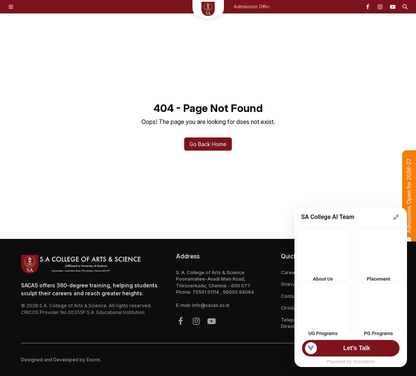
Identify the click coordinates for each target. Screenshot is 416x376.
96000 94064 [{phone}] (238, 292)
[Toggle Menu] (11, 7)
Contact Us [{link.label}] (293, 296)
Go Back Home (208, 144)
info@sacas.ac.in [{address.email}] (211, 305)
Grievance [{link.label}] (292, 284)
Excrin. (94, 359)
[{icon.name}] (368, 7)
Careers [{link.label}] (290, 272)
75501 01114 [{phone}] (206, 292)
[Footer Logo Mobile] (92, 264)
